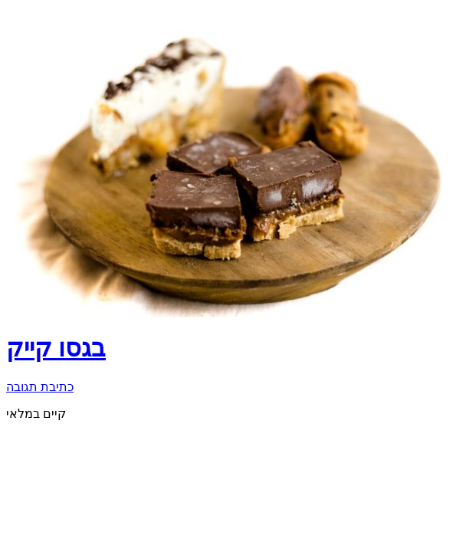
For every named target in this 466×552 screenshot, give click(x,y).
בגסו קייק (56, 348)
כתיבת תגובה (40, 386)
